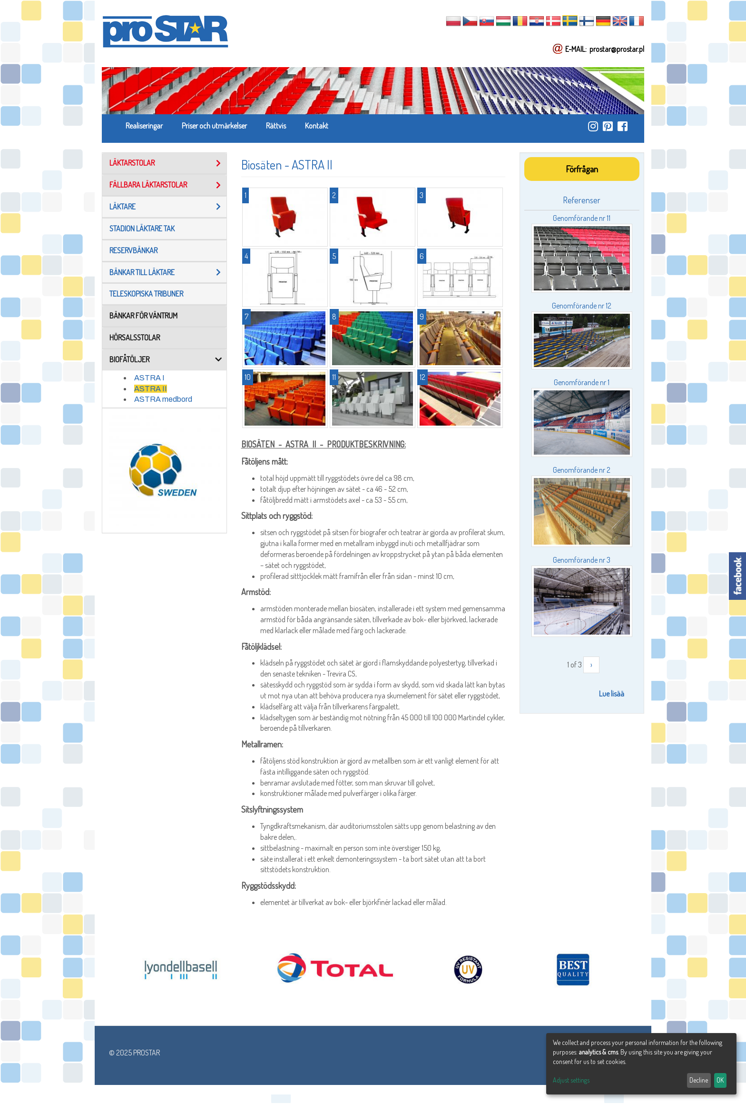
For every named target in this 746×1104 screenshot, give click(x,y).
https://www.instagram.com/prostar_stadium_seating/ (593, 126)
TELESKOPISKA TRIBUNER (146, 293)
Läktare (122, 206)
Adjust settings (571, 1080)
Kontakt (316, 125)
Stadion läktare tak (142, 228)
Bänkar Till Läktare (142, 272)
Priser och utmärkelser (214, 125)
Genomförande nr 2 (581, 470)
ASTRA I (149, 378)
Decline (698, 1080)
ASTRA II (150, 389)
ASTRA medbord (163, 399)
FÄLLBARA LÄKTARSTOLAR (148, 184)
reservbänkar (133, 250)
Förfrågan (582, 169)
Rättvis (276, 125)
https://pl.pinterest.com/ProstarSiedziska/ (608, 126)
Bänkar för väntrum (143, 315)
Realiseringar (144, 125)
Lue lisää (611, 693)
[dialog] (641, 1063)
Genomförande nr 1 (581, 382)
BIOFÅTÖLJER (129, 359)
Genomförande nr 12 (581, 305)
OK (720, 1080)
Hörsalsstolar (134, 337)
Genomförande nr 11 (581, 218)
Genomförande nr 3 (581, 560)
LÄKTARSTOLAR (132, 163)
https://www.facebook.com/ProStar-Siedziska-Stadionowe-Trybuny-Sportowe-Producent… (623, 126)
